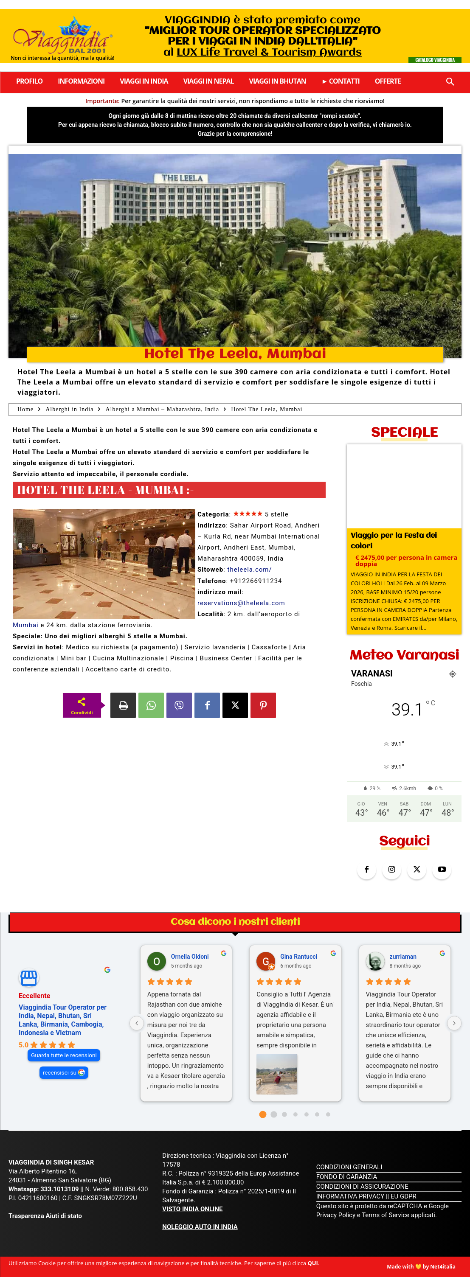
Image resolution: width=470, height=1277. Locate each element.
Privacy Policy (336, 1215)
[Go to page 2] (284, 1114)
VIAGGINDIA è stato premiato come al (262, 36)
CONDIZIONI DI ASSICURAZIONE (362, 1186)
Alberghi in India (69, 409)
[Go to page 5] (317, 1114)
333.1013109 (59, 1189)
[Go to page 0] (263, 1114)
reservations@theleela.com (241, 603)
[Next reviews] (454, 1023)
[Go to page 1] (273, 1114)
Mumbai (26, 625)
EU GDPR (404, 1196)
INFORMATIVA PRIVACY (350, 1196)
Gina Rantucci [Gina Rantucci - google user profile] (298, 956)
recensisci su (59, 1072)
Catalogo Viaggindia (435, 59)
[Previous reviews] (136, 1023)
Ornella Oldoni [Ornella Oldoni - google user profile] (190, 956)
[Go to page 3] (295, 1114)
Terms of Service (385, 1215)
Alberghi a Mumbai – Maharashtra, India (162, 409)
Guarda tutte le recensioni (64, 1055)
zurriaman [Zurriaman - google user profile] (403, 956)
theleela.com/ (249, 569)
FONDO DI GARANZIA (346, 1177)
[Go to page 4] (306, 1114)
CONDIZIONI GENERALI (349, 1167)
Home (25, 409)
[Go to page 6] (328, 1114)
